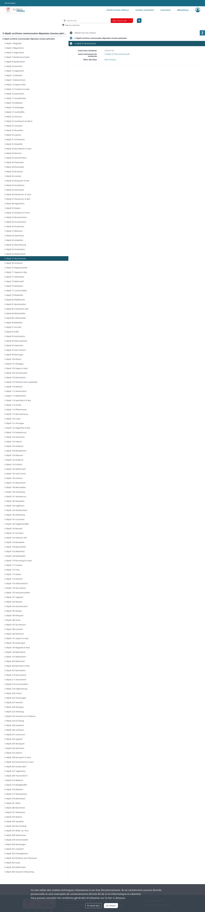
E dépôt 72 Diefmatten (14, 277)
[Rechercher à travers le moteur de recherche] (88, 20)
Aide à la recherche (72, 25)
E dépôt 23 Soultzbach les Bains (18, 121)
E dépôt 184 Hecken (13, 611)
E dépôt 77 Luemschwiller (16, 290)
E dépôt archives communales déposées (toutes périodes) (29, 39)
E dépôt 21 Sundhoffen (15, 112)
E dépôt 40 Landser (13, 176)
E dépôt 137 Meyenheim (15, 483)
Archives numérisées (144, 10)
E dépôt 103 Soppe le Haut (16, 368)
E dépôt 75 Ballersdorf (14, 281)
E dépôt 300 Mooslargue (15, 844)
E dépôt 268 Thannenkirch (16, 775)
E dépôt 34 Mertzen (13, 153)
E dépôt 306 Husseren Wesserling (19, 872)
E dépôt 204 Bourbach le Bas (17, 666)
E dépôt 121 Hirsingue (14, 423)
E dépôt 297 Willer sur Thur (17, 830)
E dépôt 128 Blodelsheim (15, 450)
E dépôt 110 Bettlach (14, 386)
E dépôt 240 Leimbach (14, 730)
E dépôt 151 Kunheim (14, 533)
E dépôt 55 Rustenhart (14, 226)
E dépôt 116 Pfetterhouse (16, 409)
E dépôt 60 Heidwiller (14, 240)
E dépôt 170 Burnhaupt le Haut (18, 560)
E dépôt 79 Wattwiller (14, 295)
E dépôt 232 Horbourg (14, 711)
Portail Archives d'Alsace (118, 10)
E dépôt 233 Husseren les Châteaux (20, 716)
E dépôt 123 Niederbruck (15, 432)
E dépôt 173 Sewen (13, 574)
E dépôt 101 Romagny (14, 363)
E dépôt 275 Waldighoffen (16, 785)
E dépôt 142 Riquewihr (14, 501)
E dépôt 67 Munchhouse (15, 258)
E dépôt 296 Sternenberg (15, 826)
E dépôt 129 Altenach (14, 455)
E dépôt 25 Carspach (14, 125)
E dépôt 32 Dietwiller (14, 144)
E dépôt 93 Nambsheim (15, 336)
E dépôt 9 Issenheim (13, 66)
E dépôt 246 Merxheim (14, 748)
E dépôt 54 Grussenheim (15, 222)
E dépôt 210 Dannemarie (15, 675)
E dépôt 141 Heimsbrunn (15, 496)
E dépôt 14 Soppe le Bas (15, 84)
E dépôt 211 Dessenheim (15, 679)
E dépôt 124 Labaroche (15, 437)
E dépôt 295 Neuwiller (14, 821)
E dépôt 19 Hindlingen (14, 107)
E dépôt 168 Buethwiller (15, 556)
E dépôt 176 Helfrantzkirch (16, 583)
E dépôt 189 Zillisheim (14, 634)
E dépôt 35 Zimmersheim (16, 158)
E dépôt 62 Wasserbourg (15, 244)
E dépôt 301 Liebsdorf (14, 849)
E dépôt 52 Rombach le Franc (17, 212)
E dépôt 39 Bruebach (14, 171)
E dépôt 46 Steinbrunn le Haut (18, 194)
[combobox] (122, 20)
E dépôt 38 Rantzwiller (14, 167)
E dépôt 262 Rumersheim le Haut (19, 762)
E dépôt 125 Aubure (13, 441)
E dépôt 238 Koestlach (14, 725)
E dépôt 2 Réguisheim (14, 48)
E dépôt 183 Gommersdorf (16, 606)
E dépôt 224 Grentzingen (15, 698)
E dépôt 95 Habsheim (14, 345)
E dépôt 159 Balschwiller (15, 547)
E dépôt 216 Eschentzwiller (16, 684)
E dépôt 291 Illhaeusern (15, 812)
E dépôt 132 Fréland (13, 464)
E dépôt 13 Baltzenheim (15, 80)
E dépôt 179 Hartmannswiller (17, 592)
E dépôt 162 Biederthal (15, 551)
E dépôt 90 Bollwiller (13, 322)
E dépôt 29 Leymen (13, 135)
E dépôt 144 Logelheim (14, 505)
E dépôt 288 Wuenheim (15, 807)
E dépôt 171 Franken (13, 565)
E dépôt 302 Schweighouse (16, 853)
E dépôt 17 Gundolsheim (15, 98)
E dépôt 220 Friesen (13, 693)
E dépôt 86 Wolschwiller (15, 313)
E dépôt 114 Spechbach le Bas (18, 400)
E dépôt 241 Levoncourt (15, 734)
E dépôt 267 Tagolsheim (15, 771)
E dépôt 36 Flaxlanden (14, 162)
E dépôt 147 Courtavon (14, 519)
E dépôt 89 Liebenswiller (15, 318)
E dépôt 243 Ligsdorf (13, 739)
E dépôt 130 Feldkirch (14, 460)
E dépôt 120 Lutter (13, 418)
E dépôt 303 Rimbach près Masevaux (21, 858)
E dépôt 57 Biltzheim (14, 231)
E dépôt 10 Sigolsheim (14, 71)
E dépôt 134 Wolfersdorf (15, 469)
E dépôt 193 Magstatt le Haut (17, 647)
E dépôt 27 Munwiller (14, 130)
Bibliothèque (183, 10)
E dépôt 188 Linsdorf (14, 629)
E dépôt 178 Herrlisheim (15, 588)
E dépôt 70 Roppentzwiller (16, 267)
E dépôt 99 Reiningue (14, 354)
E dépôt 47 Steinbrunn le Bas (17, 199)
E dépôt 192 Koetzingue (15, 643)
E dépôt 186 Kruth (12, 620)
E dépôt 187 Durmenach (15, 624)
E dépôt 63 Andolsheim (15, 249)
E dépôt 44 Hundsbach (14, 185)
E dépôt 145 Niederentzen (16, 510)
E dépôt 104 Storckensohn (16, 373)
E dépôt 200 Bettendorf (15, 661)
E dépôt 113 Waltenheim (15, 396)
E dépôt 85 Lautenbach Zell (16, 309)
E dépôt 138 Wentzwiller (15, 487)
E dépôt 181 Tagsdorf (14, 597)
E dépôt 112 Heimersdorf (15, 391)
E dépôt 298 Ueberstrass (15, 835)
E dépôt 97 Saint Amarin (15, 350)
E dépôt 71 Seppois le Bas (16, 272)
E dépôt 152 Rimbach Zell (16, 537)
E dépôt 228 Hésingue (14, 707)
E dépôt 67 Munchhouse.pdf (117, 54)
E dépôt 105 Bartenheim (15, 377)
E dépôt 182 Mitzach (13, 602)
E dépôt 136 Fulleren (14, 478)
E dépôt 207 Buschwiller (15, 670)
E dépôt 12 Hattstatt (13, 75)
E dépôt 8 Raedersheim (15, 61)
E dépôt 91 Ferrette (13, 327)
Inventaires (166, 10)
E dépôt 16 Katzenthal (14, 93)
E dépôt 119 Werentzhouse (16, 414)
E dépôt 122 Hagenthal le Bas (17, 428)
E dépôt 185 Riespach (14, 615)
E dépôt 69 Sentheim (14, 263)
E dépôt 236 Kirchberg (14, 721)
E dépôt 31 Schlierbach (15, 139)
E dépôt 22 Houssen (13, 116)
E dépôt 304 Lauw (12, 862)
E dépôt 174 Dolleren (14, 579)
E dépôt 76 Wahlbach (14, 286)
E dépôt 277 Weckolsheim (16, 794)
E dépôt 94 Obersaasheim (16, 341)
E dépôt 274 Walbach (14, 780)
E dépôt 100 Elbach (13, 359)
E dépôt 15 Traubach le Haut (17, 89)
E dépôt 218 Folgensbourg (16, 688)
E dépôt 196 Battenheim (15, 652)
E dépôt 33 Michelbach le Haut (18, 148)
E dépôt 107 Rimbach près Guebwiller (21, 382)
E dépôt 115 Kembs (13, 405)
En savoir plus (93, 905)
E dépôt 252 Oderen (13, 753)
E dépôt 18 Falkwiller (14, 103)
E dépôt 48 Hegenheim (14, 203)
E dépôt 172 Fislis (12, 569)
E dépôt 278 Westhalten (15, 798)
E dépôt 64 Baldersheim (15, 254)
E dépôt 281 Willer (13, 803)
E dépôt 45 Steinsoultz (14, 190)
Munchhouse (110, 59)
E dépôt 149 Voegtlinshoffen (17, 524)
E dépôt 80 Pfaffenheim (15, 299)
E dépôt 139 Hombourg (15, 492)
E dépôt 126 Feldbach (14, 446)
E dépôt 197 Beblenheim (15, 656)
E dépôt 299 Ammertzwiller (16, 840)
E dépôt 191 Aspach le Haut (17, 638)
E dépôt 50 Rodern (13, 208)
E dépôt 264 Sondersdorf (15, 766)
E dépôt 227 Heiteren (14, 702)
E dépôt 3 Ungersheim (14, 52)
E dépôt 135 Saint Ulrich (15, 473)
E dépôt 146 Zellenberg (15, 515)
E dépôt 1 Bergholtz (13, 43)
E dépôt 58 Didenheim (14, 235)
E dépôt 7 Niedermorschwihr (17, 57)
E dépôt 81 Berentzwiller (15, 304)
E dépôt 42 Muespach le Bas (17, 180)
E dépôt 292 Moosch (13, 817)
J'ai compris (111, 905)
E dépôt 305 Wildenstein (15, 867)
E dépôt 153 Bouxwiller (15, 542)
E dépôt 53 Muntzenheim (16, 217)
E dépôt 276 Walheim (14, 789)
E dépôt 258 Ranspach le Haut (18, 757)
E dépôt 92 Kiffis (12, 331)
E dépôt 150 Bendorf (13, 528)
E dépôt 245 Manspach (15, 743)
